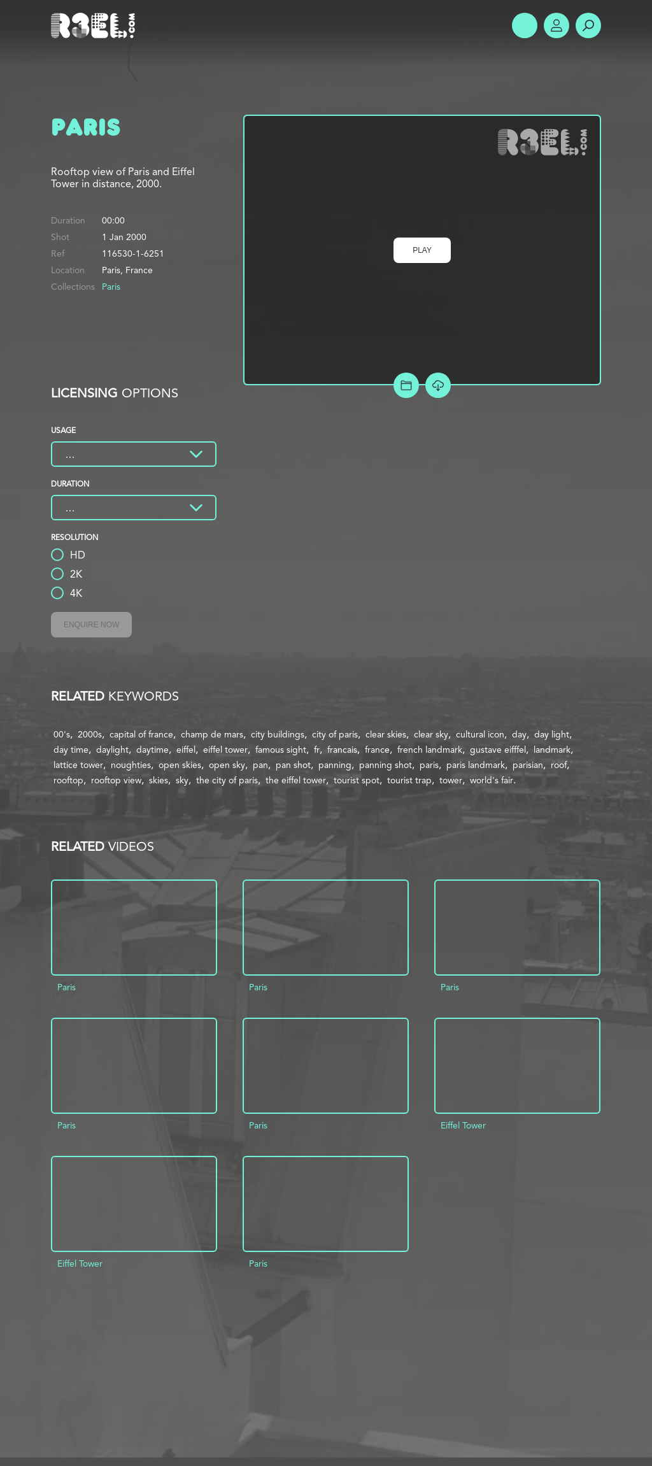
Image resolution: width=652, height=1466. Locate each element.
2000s (90, 734)
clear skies (385, 734)
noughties (131, 765)
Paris (111, 286)
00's (61, 734)
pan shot (293, 765)
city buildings (277, 734)
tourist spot (356, 780)
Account (556, 25)
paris (429, 765)
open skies (180, 765)
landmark (552, 749)
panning (334, 765)
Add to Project (406, 385)
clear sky (431, 734)
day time (71, 749)
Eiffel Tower (463, 1125)
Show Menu (524, 25)
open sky (227, 765)
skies (158, 780)
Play (422, 250)
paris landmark (475, 765)
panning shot (385, 765)
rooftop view (116, 780)
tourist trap (409, 780)
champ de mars (212, 734)
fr (317, 749)
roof (559, 765)
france (377, 749)
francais (342, 749)
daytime (152, 749)
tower (450, 780)
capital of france (141, 734)
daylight (112, 749)
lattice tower (78, 765)
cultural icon (480, 734)
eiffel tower (225, 749)
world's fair (491, 780)
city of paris (335, 734)
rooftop (68, 780)
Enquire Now (91, 624)
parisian (528, 765)
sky (182, 780)
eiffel (185, 749)
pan (260, 765)
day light (551, 734)
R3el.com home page (95, 25)
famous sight (280, 749)
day (519, 734)
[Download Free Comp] (438, 385)
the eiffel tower (296, 780)
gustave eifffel (498, 749)
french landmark (429, 749)
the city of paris (227, 780)
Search (588, 25)
